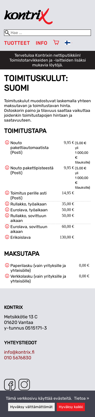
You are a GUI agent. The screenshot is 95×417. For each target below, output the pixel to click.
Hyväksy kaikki (71, 407)
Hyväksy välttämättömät (31, 407)
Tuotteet (17, 43)
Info (41, 43)
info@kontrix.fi (19, 352)
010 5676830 (17, 358)
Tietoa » (81, 398)
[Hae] (47, 32)
